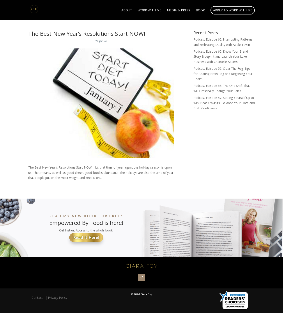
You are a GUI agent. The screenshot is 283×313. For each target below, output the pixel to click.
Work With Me (149, 10)
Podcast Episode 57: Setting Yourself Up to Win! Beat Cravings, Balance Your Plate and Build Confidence (224, 103)
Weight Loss (101, 41)
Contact (38, 297)
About (126, 10)
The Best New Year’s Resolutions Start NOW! (86, 33)
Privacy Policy (57, 297)
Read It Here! (86, 237)
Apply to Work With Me (232, 10)
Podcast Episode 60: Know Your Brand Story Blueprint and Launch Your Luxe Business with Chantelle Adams (220, 56)
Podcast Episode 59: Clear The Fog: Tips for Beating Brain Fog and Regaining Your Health (222, 73)
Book (200, 10)
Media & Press (178, 10)
